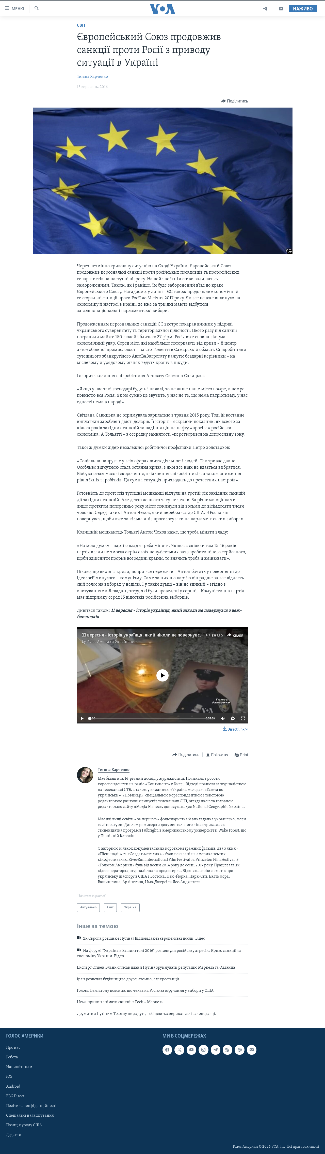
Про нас (13, 1048)
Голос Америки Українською (112, 642)
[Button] (234, 101)
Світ (81, 25)
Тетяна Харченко (92, 77)
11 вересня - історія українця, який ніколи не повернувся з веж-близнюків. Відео (167, 635)
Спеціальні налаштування (30, 1116)
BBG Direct (15, 1096)
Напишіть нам (19, 1067)
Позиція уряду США (24, 1125)
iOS (9, 1077)
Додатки (13, 1135)
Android (13, 1087)
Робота (12, 1058)
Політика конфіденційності (31, 1106)
